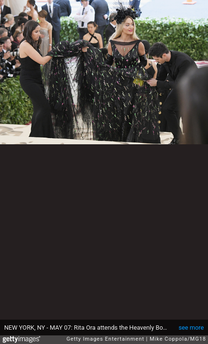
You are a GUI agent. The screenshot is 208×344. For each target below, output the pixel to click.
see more (191, 327)
